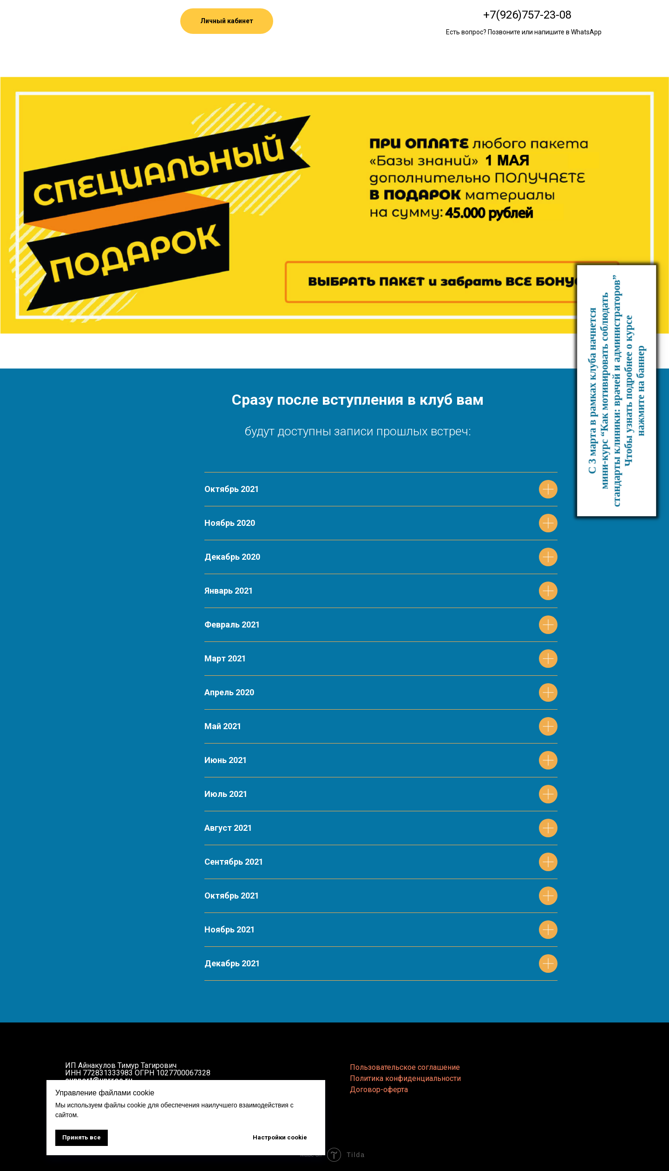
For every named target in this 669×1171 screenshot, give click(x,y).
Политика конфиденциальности (405, 1078)
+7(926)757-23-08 (527, 14)
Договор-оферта (379, 1089)
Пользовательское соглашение (405, 1067)
